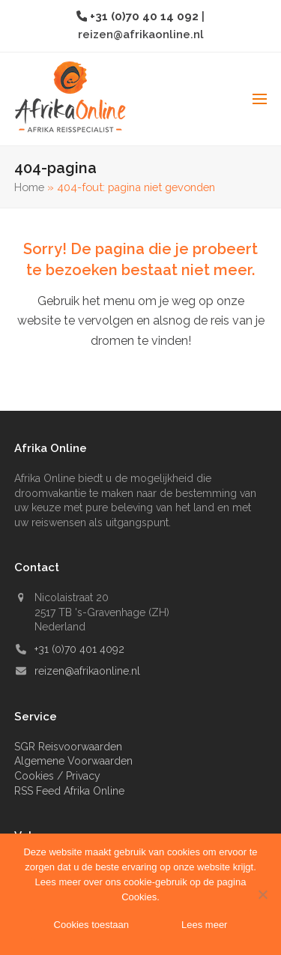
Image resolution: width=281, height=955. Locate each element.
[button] (260, 99)
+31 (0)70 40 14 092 (146, 16)
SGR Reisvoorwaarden (68, 747)
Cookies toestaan (91, 924)
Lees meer (204, 924)
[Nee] (262, 894)
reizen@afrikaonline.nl (141, 34)
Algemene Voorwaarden (73, 761)
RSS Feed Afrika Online (69, 791)
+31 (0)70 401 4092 (79, 649)
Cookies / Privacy (57, 776)
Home (29, 187)
